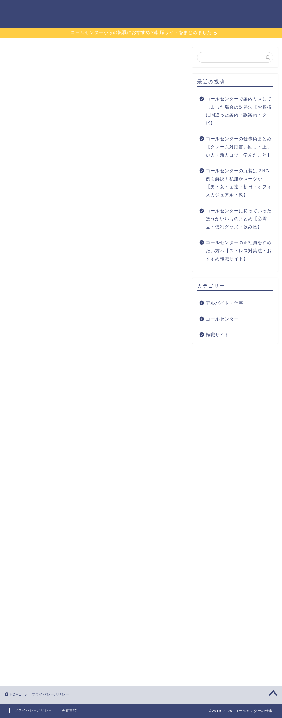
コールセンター (164, 10)
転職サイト (124, 10)
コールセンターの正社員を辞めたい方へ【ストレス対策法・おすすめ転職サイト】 (239, 250)
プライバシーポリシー (33, 710)
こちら (170, 226)
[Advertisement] (94, 602)
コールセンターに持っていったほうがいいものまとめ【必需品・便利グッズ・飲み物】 (239, 219)
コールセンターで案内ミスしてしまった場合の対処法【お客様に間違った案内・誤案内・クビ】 (239, 111)
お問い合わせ (256, 10)
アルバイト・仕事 (211, 10)
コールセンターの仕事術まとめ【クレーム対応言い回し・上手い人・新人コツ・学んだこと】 (239, 146)
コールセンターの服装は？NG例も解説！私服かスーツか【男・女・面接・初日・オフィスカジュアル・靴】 (239, 182)
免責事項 (69, 710)
